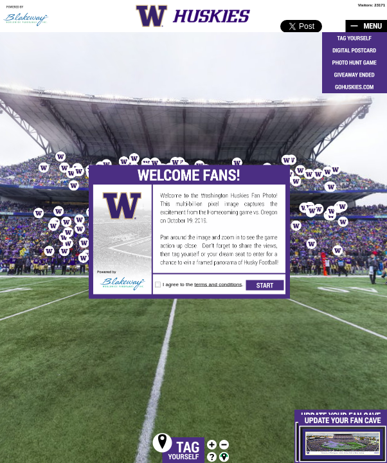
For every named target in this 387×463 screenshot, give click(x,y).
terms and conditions (218, 284)
